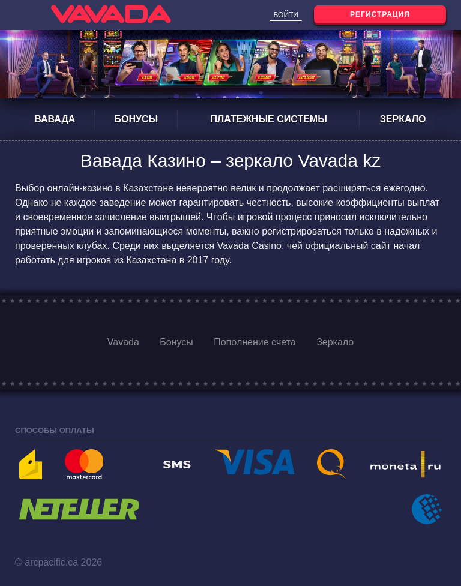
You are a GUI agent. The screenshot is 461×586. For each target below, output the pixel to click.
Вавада (54, 119)
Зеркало (403, 119)
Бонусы (136, 119)
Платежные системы (268, 119)
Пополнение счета (254, 342)
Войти (285, 15)
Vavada (123, 342)
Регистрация (380, 14)
